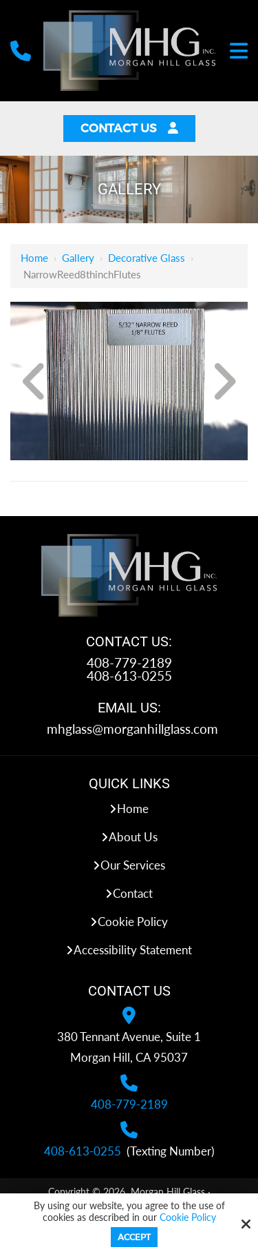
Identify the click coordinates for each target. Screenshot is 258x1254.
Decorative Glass (146, 257)
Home (34, 257)
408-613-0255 (129, 675)
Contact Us (129, 128)
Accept (134, 1237)
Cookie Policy (188, 1217)
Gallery (78, 257)
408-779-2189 (129, 662)
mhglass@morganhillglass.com (132, 729)
